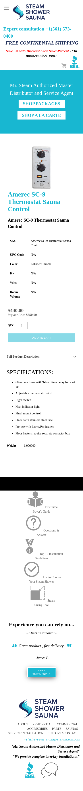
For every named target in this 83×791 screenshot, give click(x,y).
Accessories (37, 728)
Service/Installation (25, 733)
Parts (56, 728)
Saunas (72, 728)
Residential (43, 724)
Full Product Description (23, 356)
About (22, 724)
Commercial (67, 724)
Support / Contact (63, 733)
